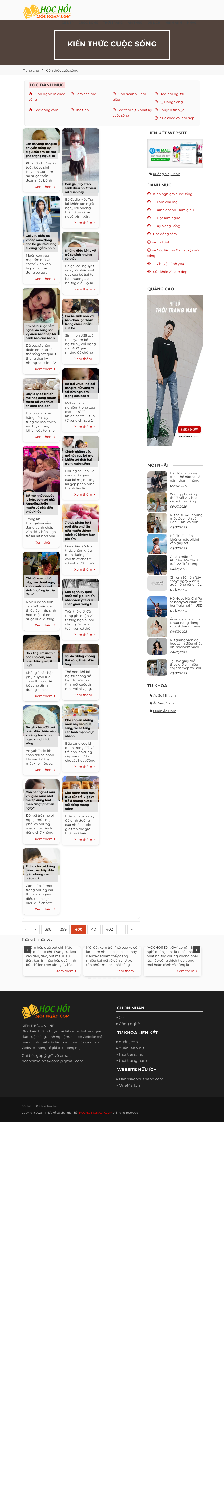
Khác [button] (191, 22)
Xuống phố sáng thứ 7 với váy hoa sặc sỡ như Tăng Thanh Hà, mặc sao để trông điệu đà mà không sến (185, 503)
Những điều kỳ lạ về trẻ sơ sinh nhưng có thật (80, 254)
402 (113, 929)
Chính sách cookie (46, 1118)
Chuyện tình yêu (173, 110)
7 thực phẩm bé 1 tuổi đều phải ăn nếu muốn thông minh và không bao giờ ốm (80, 531)
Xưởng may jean (166, 174)
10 (134, 990)
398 (49, 929)
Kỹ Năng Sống (171, 102)
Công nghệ (129, 1035)
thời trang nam (133, 1072)
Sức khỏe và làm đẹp (176, 118)
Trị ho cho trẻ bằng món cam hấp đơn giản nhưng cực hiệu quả (40, 872)
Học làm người (171, 94)
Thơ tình (82, 110)
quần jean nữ (131, 1060)
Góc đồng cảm (46, 110)
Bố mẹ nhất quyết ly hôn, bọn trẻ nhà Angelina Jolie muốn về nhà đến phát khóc (40, 503)
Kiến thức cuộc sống (61, 70)
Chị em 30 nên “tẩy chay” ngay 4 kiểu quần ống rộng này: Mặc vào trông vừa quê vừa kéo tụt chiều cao (186, 586)
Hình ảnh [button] (173, 22)
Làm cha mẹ (85, 94)
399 (65, 929)
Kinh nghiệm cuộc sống (172, 194)
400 (81, 929)
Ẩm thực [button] (135, 22)
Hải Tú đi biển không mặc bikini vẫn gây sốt (184, 539)
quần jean (128, 1053)
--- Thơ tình (161, 242)
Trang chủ (31, 70)
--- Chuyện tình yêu (168, 264)
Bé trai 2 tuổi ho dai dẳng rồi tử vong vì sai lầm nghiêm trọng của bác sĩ (80, 390)
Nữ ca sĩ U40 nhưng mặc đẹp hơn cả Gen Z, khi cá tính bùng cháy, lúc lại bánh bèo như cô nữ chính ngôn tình (186, 524)
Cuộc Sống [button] (88, 22)
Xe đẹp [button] (68, 22)
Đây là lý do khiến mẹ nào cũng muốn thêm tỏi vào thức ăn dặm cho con (41, 400)
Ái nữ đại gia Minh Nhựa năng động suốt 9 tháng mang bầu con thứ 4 (185, 624)
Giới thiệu (27, 1118)
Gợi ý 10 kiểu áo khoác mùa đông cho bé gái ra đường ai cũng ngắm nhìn (41, 242)
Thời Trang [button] (113, 22)
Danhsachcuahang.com (141, 1091)
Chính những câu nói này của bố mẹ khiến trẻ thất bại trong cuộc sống (79, 457)
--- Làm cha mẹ (164, 202)
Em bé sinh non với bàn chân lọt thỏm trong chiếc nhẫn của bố (80, 322)
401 (97, 929)
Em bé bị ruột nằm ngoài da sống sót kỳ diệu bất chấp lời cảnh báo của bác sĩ (41, 332)
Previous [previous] (27, 961)
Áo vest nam (163, 703)
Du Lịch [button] (153, 22)
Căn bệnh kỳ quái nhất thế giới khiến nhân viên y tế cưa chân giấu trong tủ (80, 598)
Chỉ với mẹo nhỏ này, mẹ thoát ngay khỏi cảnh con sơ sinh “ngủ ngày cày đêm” (40, 586)
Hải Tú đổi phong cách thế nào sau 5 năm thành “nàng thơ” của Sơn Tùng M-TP (185, 480)
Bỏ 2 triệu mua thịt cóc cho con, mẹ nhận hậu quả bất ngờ (40, 659)
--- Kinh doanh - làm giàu (173, 210)
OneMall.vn (129, 1097)
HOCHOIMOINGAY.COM (96, 1124)
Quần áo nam (164, 711)
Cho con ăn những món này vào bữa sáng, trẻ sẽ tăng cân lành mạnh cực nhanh (79, 728)
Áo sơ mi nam (164, 695)
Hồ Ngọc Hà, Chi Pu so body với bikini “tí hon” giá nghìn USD (186, 602)
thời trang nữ (131, 1066)
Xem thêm (45, 187)
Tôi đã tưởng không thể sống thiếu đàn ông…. (80, 660)
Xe (121, 1029)
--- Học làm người (166, 218)
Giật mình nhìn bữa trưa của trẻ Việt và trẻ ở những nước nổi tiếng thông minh (80, 801)
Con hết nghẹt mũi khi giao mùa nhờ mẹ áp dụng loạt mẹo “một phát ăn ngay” (40, 800)
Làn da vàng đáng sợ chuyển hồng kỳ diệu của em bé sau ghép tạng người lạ (41, 150)
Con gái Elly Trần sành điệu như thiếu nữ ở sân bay (80, 188)
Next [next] (196, 961)
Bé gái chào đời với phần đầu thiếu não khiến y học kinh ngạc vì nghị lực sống (41, 735)
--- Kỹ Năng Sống (166, 226)
